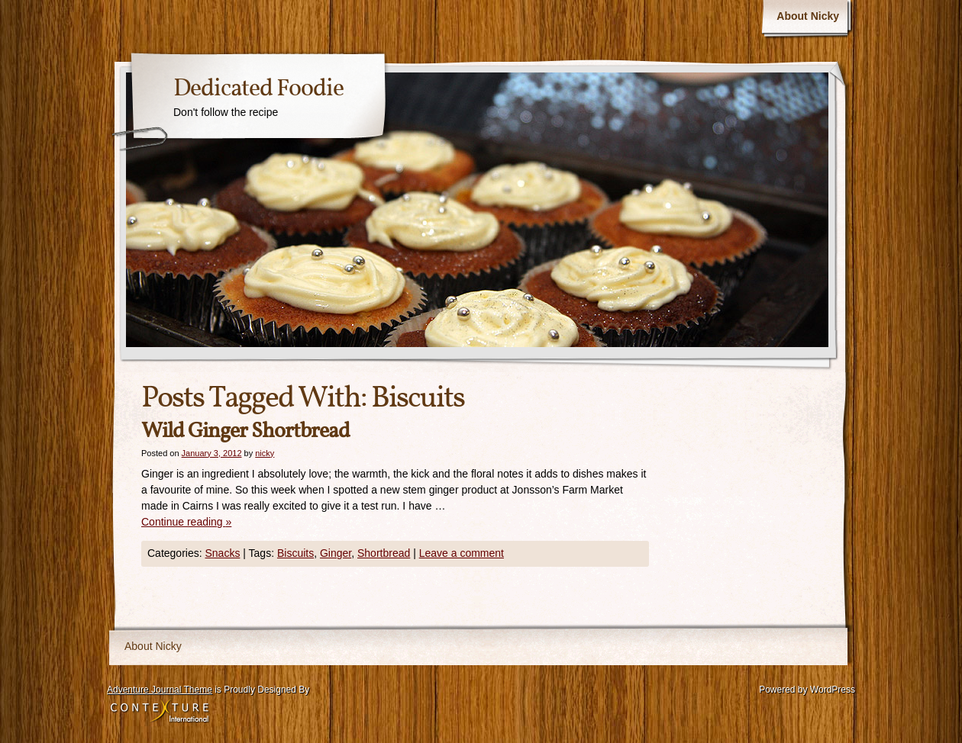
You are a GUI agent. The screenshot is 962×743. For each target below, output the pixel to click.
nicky (264, 453)
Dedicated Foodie (258, 89)
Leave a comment (461, 553)
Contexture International (159, 712)
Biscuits (295, 553)
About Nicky (807, 16)
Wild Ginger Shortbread (245, 431)
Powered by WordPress (807, 689)
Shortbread (383, 553)
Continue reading (186, 522)
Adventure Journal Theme (159, 689)
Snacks (222, 553)
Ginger (335, 553)
